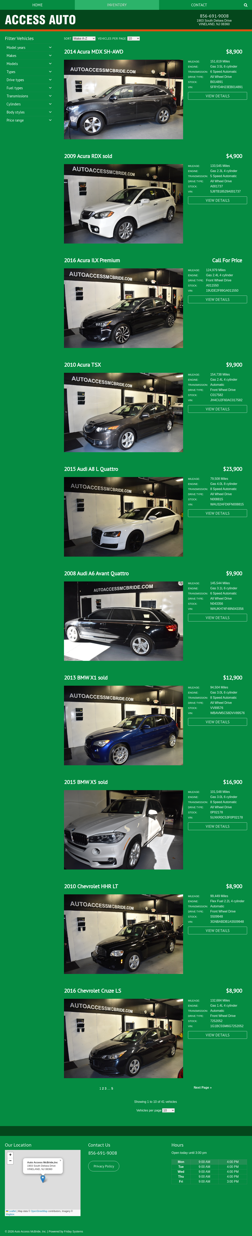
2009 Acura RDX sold (88, 156)
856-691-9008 (214, 16)
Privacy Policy (104, 1166)
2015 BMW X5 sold (85, 782)
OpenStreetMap (39, 1211)
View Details (218, 95)
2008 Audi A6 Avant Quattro (96, 573)
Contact (199, 4)
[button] (42, 1179)
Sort (67, 38)
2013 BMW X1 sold (85, 677)
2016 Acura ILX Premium (92, 260)
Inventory (117, 4)
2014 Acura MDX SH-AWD (93, 51)
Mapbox (10, 1214)
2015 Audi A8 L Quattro (91, 468)
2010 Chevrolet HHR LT (91, 886)
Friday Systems (73, 1231)
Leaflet (11, 1211)
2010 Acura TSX (82, 364)
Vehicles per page (112, 38)
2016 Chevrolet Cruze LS (92, 990)
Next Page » (203, 1087)
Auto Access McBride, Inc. (30, 1231)
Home (37, 4)
